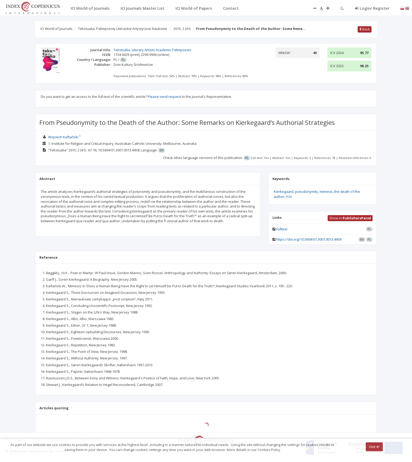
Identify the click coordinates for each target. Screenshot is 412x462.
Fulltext (281, 229)
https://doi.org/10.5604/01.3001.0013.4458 (308, 239)
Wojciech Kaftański (63, 137)
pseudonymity (306, 191)
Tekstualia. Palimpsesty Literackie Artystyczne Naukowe (122, 28)
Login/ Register (372, 8)
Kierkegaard (283, 191)
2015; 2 (181, 28)
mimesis (326, 191)
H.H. (289, 196)
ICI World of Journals (56, 28)
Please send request (164, 96)
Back (364, 29)
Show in (350, 218)
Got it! (374, 446)
